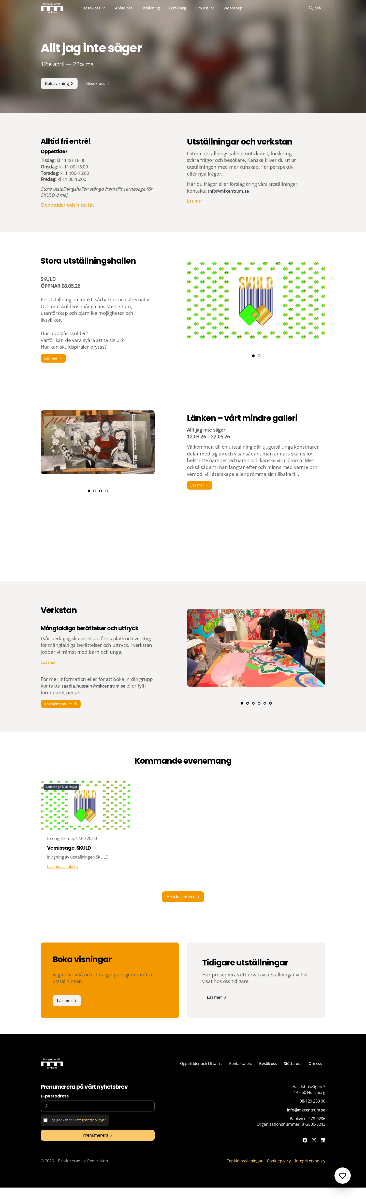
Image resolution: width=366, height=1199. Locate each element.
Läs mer (194, 212)
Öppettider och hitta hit (67, 221)
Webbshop (233, 8)
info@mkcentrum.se (231, 201)
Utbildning (150, 8)
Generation (97, 1172)
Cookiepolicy (279, 1172)
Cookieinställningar (244, 1172)
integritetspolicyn (91, 1132)
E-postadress (54, 1106)
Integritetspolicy (310, 1172)
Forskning (177, 8)
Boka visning (57, 84)
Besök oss (91, 8)
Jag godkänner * (80, 1132)
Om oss (202, 8)
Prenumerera (95, 1148)
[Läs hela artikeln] (85, 847)
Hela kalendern (180, 905)
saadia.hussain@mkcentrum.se (97, 693)
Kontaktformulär (58, 711)
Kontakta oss (237, 1074)
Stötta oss (291, 1074)
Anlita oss (123, 8)
